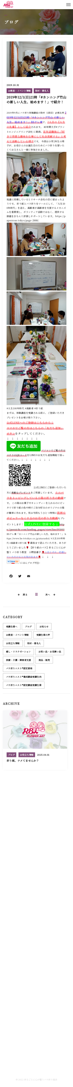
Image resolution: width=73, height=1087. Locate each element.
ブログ (28, 627)
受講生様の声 (43, 636)
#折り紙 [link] (38, 408)
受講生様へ (11, 627)
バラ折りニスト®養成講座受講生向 (23, 678)
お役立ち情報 (13, 644)
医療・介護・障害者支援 (18, 661)
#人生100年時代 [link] (15, 408)
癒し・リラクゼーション (18, 652)
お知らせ (44, 627)
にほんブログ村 (28, 563)
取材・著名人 (42, 90)
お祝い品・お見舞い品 (49, 652)
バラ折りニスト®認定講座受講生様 (23, 686)
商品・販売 (44, 661)
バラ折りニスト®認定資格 (19, 669)
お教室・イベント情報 (19, 90)
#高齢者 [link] (29, 408)
